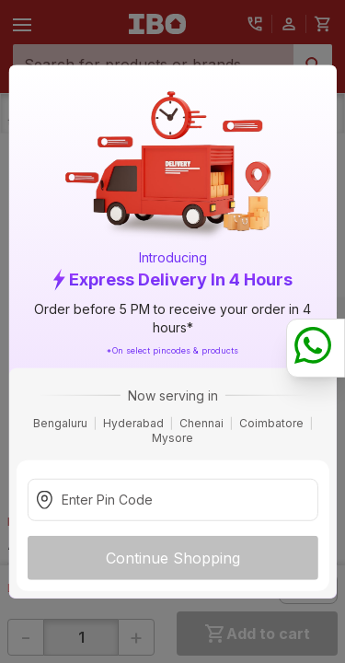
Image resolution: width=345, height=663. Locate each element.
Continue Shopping (173, 557)
